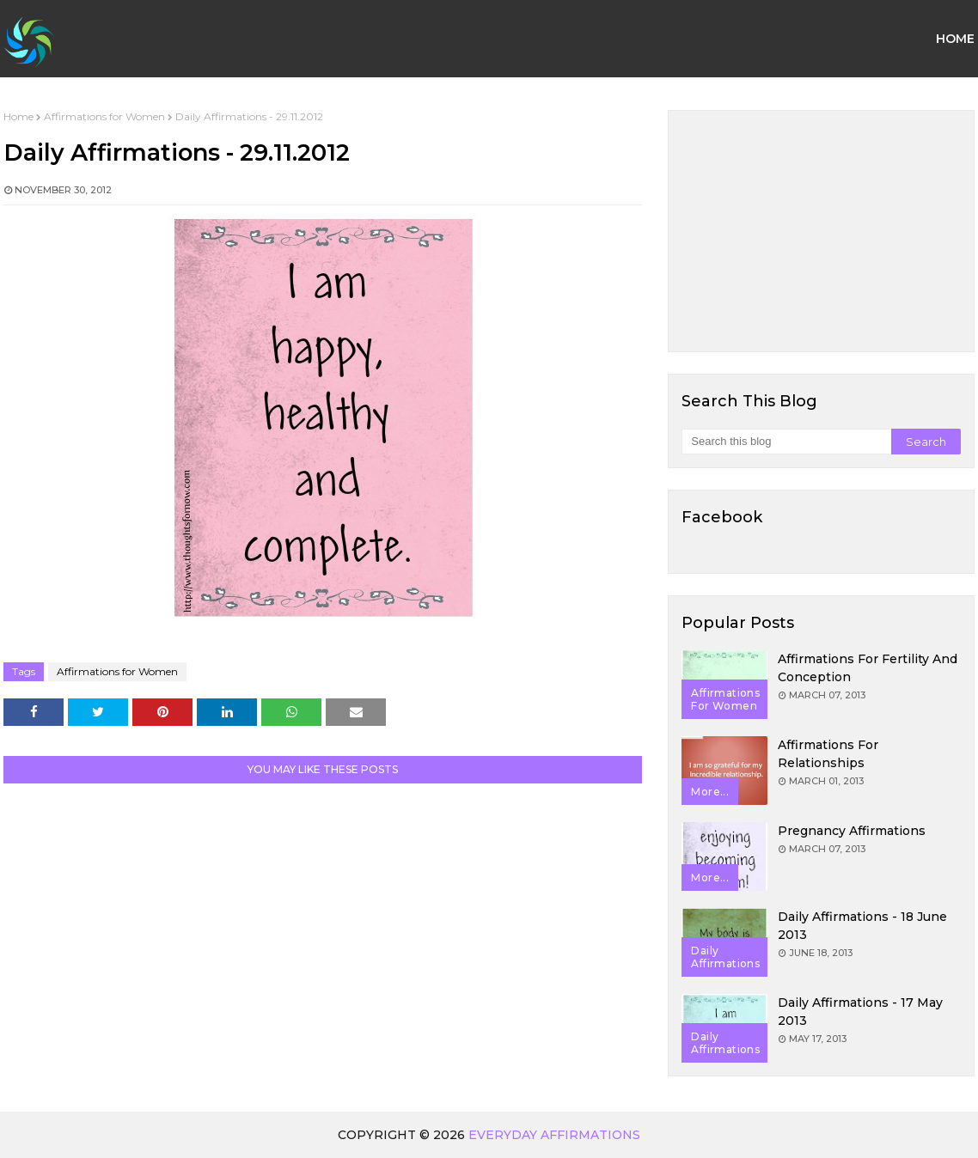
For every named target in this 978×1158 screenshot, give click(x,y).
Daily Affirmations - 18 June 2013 (862, 925)
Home (18, 116)
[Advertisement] (821, 231)
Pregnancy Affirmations (852, 830)
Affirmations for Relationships (828, 754)
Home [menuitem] (955, 38)
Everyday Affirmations (554, 1135)
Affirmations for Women (104, 116)
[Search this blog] (786, 441)
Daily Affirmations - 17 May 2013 (860, 1011)
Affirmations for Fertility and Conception (867, 668)
